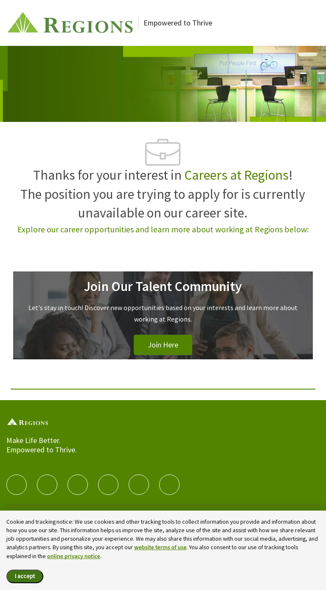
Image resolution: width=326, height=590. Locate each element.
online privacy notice (73, 556)
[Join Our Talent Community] (162, 326)
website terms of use (160, 547)
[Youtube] (139, 484)
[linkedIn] (47, 484)
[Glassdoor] (169, 484)
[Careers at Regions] (70, 23)
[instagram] (108, 484)
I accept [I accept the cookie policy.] (25, 576)
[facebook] (16, 484)
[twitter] (77, 484)
